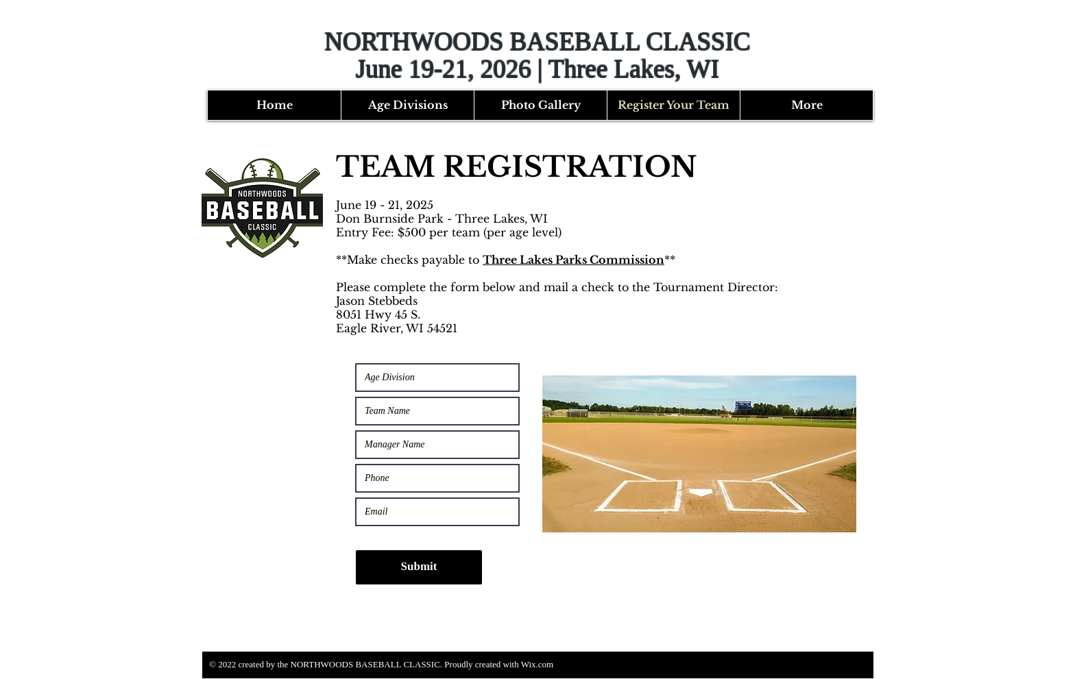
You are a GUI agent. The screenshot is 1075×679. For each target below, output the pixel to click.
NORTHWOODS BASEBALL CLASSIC (537, 41)
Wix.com (537, 664)
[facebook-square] (816, 664)
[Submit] (419, 567)
